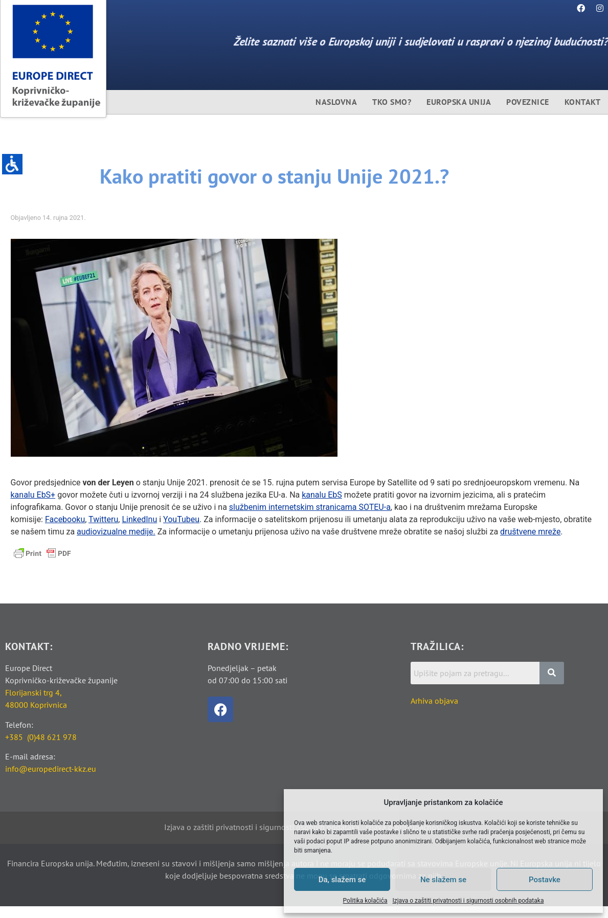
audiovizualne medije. (116, 531)
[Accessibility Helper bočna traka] (12, 165)
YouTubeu (181, 519)
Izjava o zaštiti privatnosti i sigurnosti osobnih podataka (468, 900)
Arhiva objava (434, 700)
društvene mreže (530, 531)
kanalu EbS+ (33, 494)
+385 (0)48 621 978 (41, 736)
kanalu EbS (322, 494)
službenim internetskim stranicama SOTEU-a (310, 506)
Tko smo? (391, 102)
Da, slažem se (342, 879)
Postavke (544, 879)
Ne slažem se (443, 879)
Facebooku (65, 519)
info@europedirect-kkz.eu (50, 768)
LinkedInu (139, 519)
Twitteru (103, 519)
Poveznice (527, 102)
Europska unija (458, 102)
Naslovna (336, 102)
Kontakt (583, 102)
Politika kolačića (365, 900)
